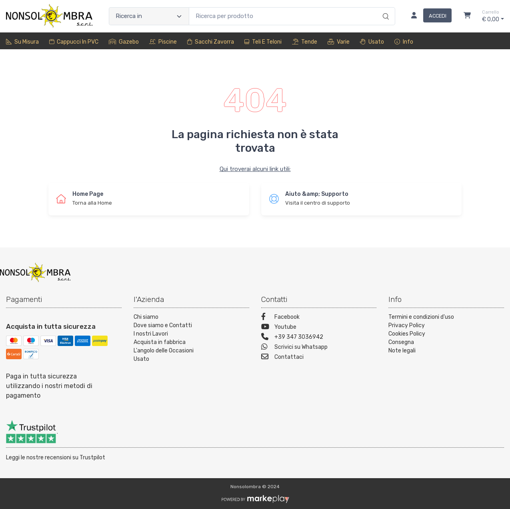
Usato (372, 41)
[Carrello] (467, 16)
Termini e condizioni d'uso (421, 317)
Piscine (163, 41)
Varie (339, 41)
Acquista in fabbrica (160, 342)
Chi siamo (146, 317)
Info (403, 41)
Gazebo (124, 41)
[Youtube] (319, 328)
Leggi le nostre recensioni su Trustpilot (55, 457)
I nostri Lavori (151, 333)
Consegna (401, 342)
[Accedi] (428, 16)
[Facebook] (319, 318)
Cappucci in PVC (73, 41)
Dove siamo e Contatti (163, 325)
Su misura (22, 41)
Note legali (402, 350)
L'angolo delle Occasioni (164, 350)
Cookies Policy (406, 333)
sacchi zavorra (210, 41)
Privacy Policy (406, 325)
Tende (304, 41)
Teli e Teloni (263, 41)
